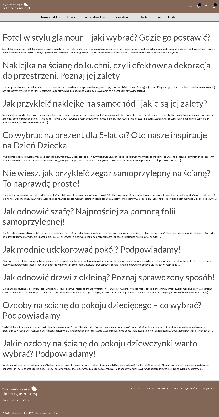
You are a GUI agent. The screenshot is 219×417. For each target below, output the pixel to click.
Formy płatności (123, 17)
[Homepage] (16, 6)
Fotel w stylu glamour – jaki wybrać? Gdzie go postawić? (106, 37)
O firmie (71, 17)
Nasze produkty (50, 17)
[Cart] (214, 6)
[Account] (206, 6)
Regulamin (208, 388)
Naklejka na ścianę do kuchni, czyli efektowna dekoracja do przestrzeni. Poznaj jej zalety (106, 70)
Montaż (144, 17)
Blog (158, 17)
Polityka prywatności (185, 388)
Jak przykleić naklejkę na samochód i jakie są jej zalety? (104, 103)
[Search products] (190, 6)
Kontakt (173, 17)
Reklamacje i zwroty (157, 388)
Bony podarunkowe (95, 17)
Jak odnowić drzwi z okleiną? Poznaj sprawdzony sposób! (108, 277)
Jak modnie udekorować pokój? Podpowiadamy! (91, 249)
